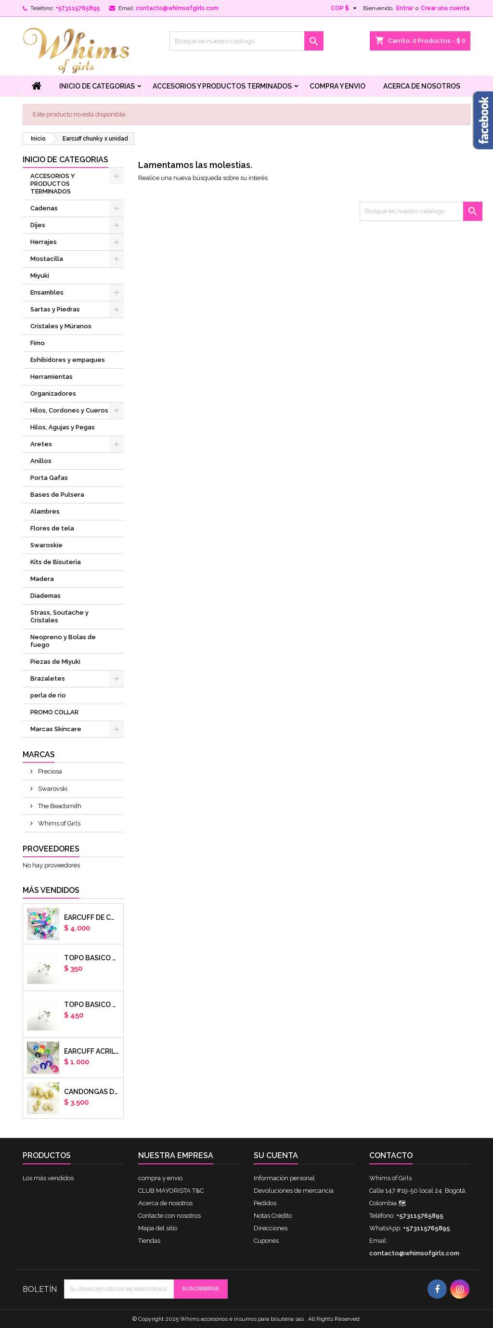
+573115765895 (77, 8)
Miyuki (39, 275)
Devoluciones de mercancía (294, 1190)
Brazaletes (47, 678)
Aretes (41, 444)
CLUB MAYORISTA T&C (171, 1190)
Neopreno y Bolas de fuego (63, 640)
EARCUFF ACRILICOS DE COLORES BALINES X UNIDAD (91, 1051)
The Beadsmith (59, 806)
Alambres (45, 511)
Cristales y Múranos (60, 326)
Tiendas (149, 1240)
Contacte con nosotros (169, 1215)
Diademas (45, 595)
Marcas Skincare (55, 729)
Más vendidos (51, 890)
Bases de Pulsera (57, 494)
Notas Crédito (273, 1215)
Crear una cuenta (445, 8)
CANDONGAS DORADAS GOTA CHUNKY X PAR (91, 1092)
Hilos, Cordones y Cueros (69, 410)
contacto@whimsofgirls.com (177, 8)
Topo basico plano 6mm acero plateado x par (91, 958)
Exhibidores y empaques (67, 359)
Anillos (41, 460)
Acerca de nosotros (421, 86)
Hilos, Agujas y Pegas (62, 427)
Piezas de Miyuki (55, 661)
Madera (42, 578)
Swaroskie (46, 545)
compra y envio (337, 86)
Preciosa (49, 771)
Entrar (404, 8)
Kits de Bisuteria (55, 562)
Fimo (37, 343)
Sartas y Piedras (55, 309)
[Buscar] (246, 41)
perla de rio (48, 695)
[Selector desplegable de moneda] (345, 8)
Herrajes (43, 241)
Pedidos (265, 1203)
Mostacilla (46, 258)
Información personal (284, 1178)
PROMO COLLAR (54, 712)
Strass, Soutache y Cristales (59, 616)
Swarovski (52, 788)
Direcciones (270, 1228)
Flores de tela (52, 528)
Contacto (391, 1155)
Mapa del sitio (157, 1228)
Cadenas (44, 208)
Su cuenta (276, 1155)
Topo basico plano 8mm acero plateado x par (91, 1004)
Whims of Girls (58, 823)
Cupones (266, 1240)
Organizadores (53, 393)
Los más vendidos (48, 1178)
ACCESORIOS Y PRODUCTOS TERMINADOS (222, 86)
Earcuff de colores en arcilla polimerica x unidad (91, 917)
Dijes (37, 225)
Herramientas (51, 376)
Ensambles (47, 292)
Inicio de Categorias (97, 86)
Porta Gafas (49, 477)
